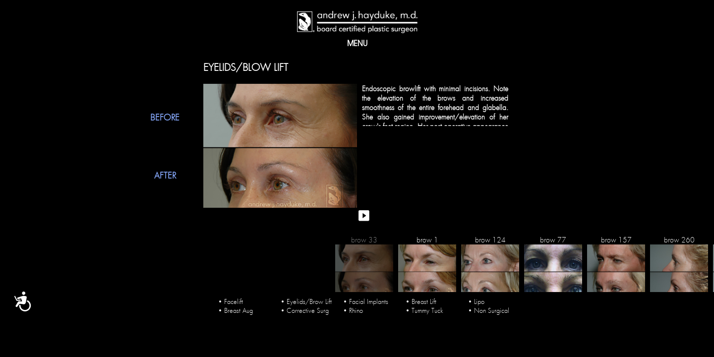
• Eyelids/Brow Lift (306, 298)
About (252, 45)
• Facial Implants (365, 298)
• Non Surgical (488, 307)
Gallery (290, 45)
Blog (418, 45)
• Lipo (476, 298)
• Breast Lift (421, 298)
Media (328, 45)
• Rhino (353, 307)
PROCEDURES (374, 45)
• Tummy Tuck (424, 307)
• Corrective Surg (305, 307)
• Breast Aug (235, 307)
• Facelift (230, 298)
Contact (457, 45)
